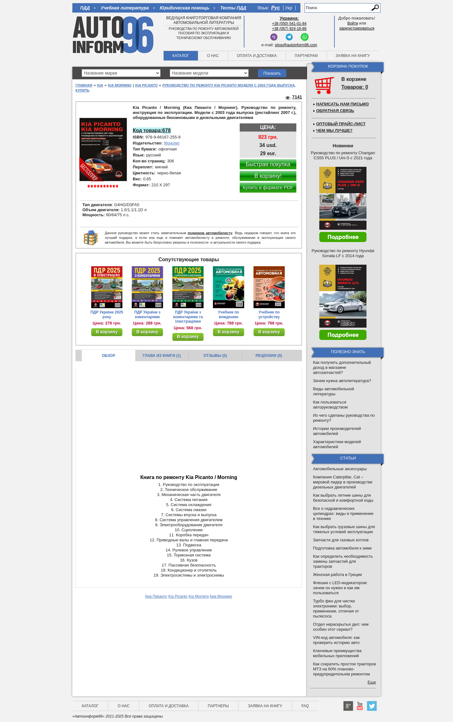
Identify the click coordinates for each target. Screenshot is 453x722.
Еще (372, 682)
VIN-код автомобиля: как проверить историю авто (336, 640)
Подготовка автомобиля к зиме (342, 548)
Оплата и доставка (257, 56)
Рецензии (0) (268, 355)
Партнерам (306, 56)
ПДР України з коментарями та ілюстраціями (188, 317)
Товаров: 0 (354, 87)
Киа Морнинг (221, 596)
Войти (352, 23)
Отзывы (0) (215, 355)
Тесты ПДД (233, 7)
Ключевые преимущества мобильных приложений (337, 653)
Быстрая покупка (268, 164)
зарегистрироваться (356, 28)
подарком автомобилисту (209, 233)
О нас (213, 56)
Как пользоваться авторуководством (330, 404)
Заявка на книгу (353, 56)
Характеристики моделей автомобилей (337, 444)
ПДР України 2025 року (107, 314)
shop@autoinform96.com (296, 45)
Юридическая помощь (184, 7)
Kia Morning (119, 85)
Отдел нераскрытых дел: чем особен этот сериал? (340, 627)
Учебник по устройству (269, 314)
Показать (272, 73)
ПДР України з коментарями (147, 314)
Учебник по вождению (228, 314)
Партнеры (218, 706)
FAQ (305, 706)
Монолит (172, 143)
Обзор (108, 355)
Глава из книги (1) (162, 355)
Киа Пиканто (156, 596)
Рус (275, 7)
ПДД (85, 7)
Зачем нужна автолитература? (342, 380)
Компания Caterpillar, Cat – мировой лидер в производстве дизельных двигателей (342, 482)
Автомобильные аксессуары (340, 468)
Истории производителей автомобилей (337, 431)
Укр (288, 7)
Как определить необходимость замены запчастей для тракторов (343, 561)
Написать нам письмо (342, 104)
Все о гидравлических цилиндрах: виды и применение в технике (343, 513)
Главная (84, 85)
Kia (100, 85)
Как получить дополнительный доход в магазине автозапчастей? (342, 367)
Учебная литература (125, 7)
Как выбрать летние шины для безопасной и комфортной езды (343, 498)
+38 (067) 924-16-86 (289, 28)
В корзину (107, 331)
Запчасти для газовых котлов (341, 540)
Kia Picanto (146, 85)
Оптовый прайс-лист (341, 123)
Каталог (180, 56)
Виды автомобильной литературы (333, 391)
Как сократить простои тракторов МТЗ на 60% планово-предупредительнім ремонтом (344, 669)
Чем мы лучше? (334, 130)
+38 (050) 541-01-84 (289, 23)
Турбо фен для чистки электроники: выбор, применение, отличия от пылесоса (336, 608)
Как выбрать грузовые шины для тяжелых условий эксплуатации (344, 529)
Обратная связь (335, 110)
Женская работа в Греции (337, 574)
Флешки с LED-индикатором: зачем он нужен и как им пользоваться (340, 587)
